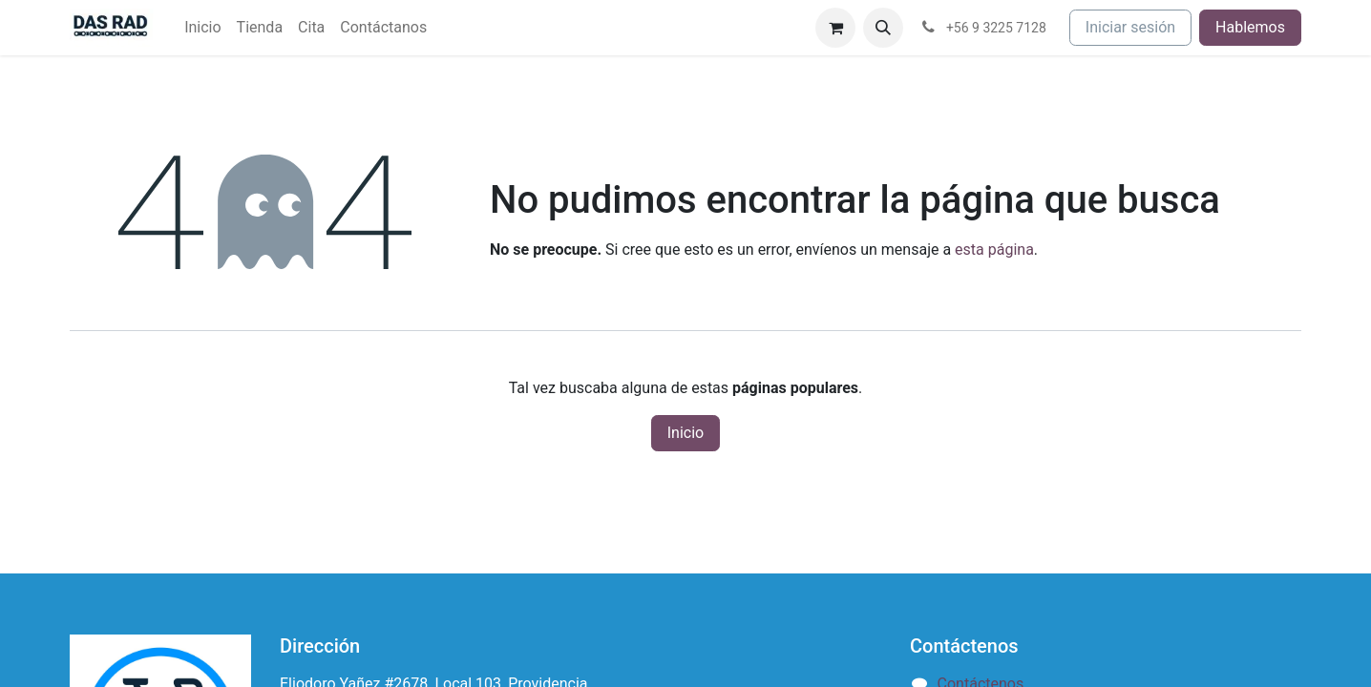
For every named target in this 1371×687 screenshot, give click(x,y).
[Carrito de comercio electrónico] (835, 28)
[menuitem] (202, 28)
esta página (994, 249)
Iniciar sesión (1130, 27)
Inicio (685, 433)
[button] (883, 28)
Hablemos (1250, 27)
